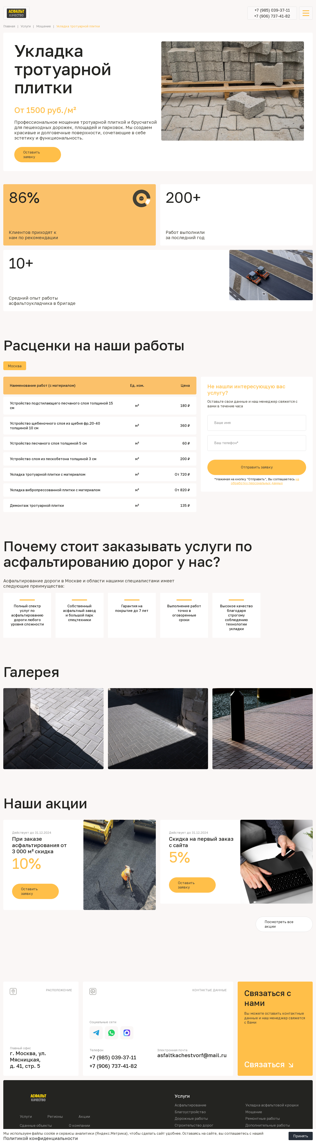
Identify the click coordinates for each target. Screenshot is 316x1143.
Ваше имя (222, 423)
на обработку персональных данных (265, 481)
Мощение (253, 1112)
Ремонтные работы (262, 1118)
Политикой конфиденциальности (40, 1138)
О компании (79, 1125)
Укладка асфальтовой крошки (271, 1105)
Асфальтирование (190, 1105)
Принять (300, 1136)
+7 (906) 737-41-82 (272, 16)
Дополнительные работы (267, 1125)
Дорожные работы (191, 1118)
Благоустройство (190, 1112)
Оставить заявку (31, 154)
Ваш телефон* (226, 443)
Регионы (55, 1116)
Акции (84, 1116)
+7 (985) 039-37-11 (272, 10)
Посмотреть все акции (279, 924)
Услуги (26, 1116)
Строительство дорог (194, 1125)
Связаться (270, 1064)
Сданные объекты (36, 1125)
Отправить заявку (257, 467)
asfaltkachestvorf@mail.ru (192, 1055)
